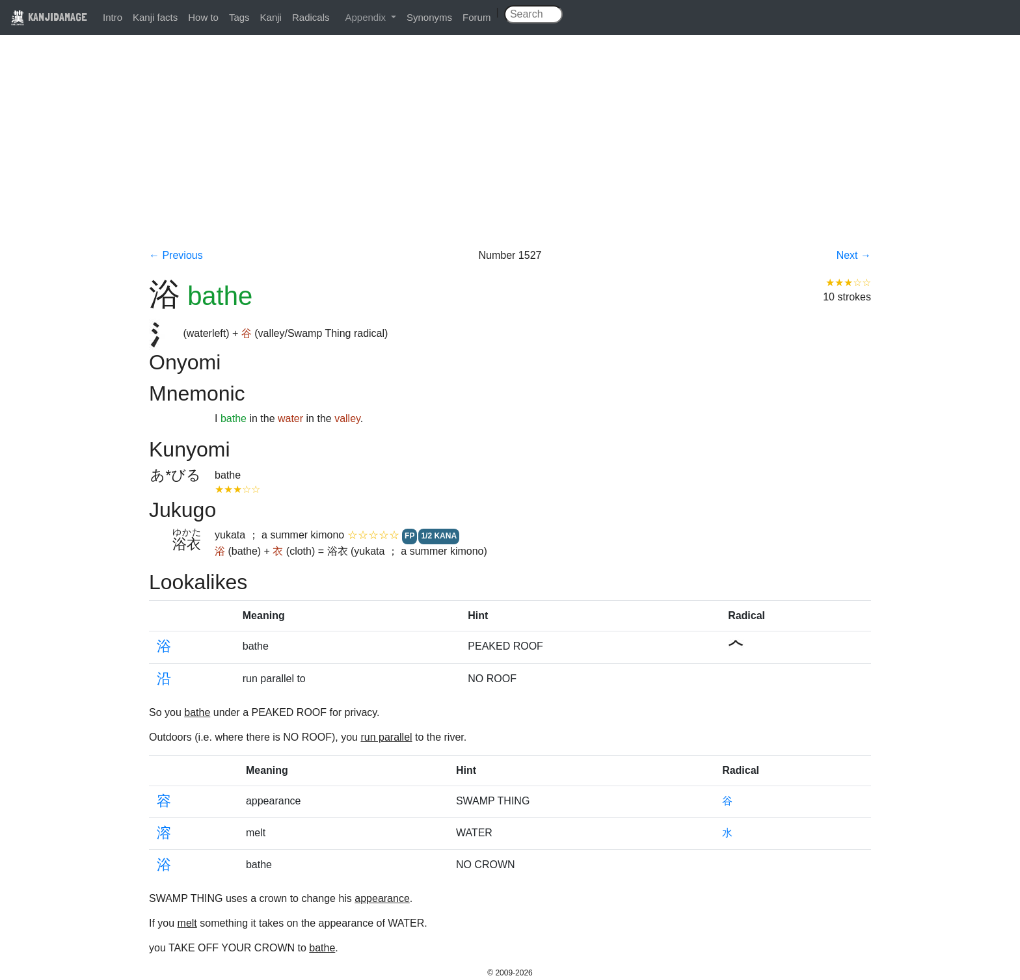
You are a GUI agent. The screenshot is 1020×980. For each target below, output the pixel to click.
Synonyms (429, 17)
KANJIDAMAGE (48, 16)
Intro (112, 17)
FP (409, 535)
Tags (239, 17)
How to (203, 17)
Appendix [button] (366, 17)
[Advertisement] (510, 151)
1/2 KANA (439, 535)
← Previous (176, 255)
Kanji (271, 17)
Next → (854, 255)
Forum (476, 17)
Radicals (311, 17)
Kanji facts (155, 17)
